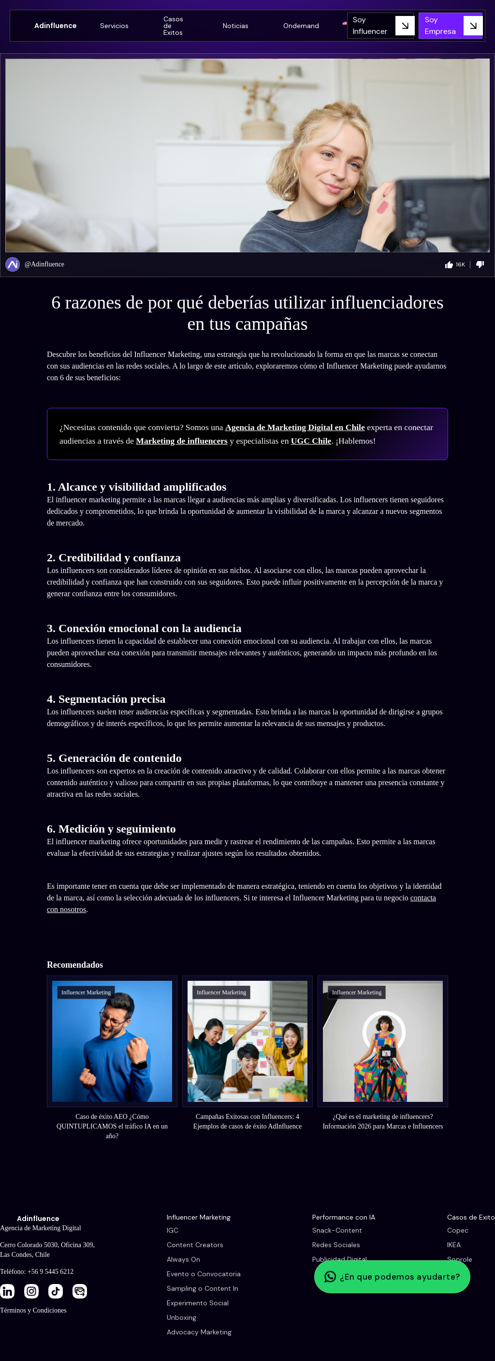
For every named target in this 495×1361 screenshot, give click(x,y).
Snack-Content (337, 1230)
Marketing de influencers (182, 441)
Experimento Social (198, 1303)
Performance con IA (343, 1217)
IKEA (454, 1244)
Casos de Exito (471, 1217)
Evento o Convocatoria (204, 1273)
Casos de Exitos (173, 26)
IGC (172, 1230)
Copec (457, 1230)
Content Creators (195, 1244)
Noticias (235, 25)
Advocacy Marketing (199, 1332)
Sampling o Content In (202, 1288)
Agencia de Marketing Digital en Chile (295, 427)
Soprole (459, 1259)
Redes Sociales (336, 1244)
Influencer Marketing (199, 1217)
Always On (183, 1259)
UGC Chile (311, 441)
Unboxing (181, 1317)
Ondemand (301, 25)
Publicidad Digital (339, 1259)
